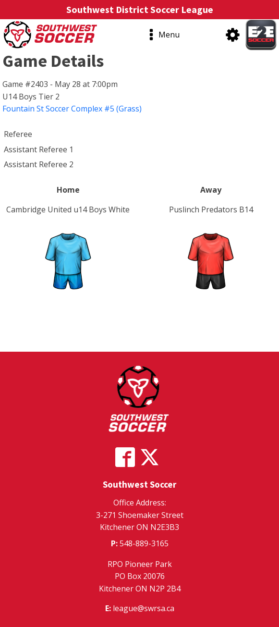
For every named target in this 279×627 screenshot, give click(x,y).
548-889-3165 (144, 543)
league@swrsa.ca (143, 608)
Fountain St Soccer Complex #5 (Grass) (72, 108)
